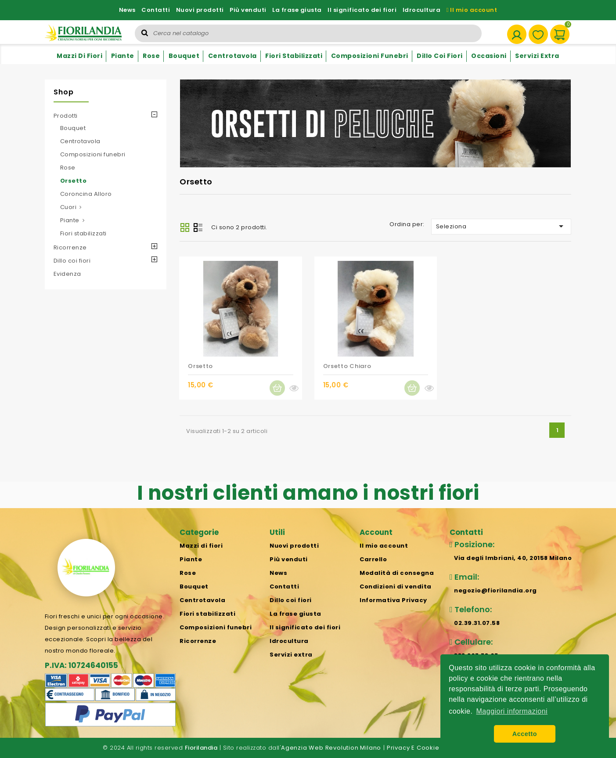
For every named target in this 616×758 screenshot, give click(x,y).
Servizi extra (537, 55)
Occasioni (489, 55)
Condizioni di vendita (396, 586)
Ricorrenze (70, 247)
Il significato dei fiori (362, 10)
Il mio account (472, 10)
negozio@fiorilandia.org (495, 590)
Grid (184, 227)
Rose (151, 55)
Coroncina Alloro (86, 194)
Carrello (373, 559)
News (127, 10)
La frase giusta (297, 10)
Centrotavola (232, 55)
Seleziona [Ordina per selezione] (501, 226)
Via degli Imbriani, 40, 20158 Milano (513, 558)
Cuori (68, 207)
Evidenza (67, 274)
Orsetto (73, 181)
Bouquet (184, 55)
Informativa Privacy (393, 600)
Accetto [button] (524, 733)
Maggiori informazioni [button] (512, 711)
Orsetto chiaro (347, 366)
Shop (64, 92)
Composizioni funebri (369, 55)
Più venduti (248, 10)
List (198, 228)
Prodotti (66, 116)
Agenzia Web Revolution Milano (331, 748)
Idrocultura (422, 10)
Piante (122, 55)
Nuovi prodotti (200, 10)
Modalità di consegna (397, 573)
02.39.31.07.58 (477, 623)
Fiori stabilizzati (293, 55)
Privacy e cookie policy (423, 748)
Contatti (155, 10)
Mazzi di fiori (79, 55)
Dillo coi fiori (440, 55)
